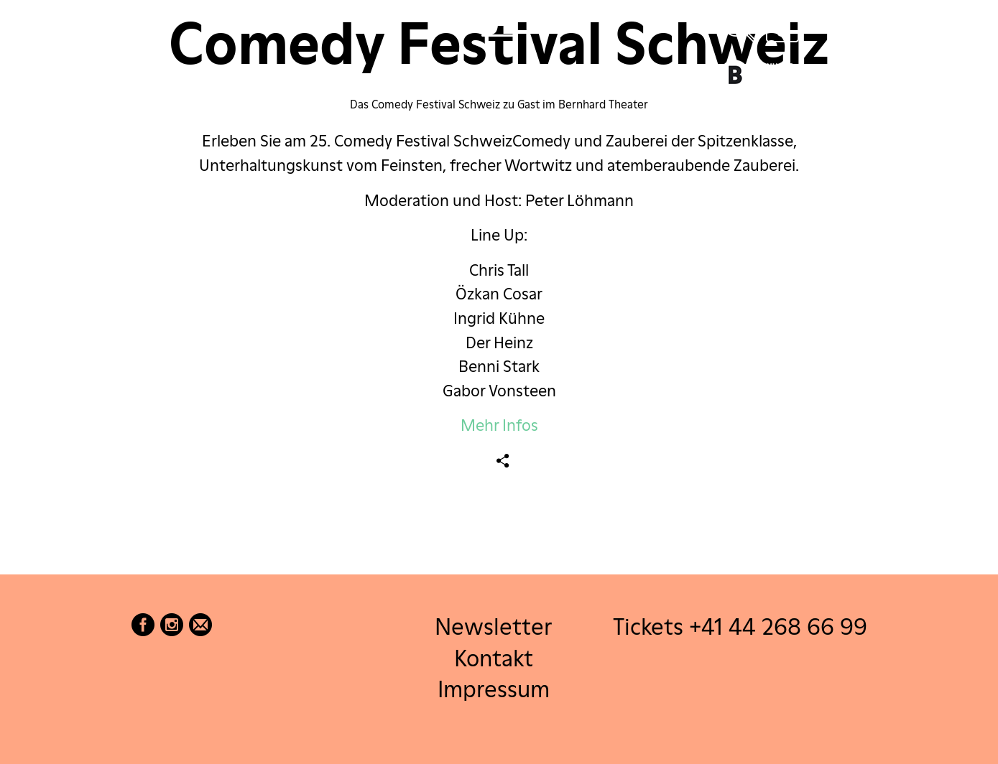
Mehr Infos (499, 425)
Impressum (494, 688)
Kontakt (493, 657)
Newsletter (493, 626)
